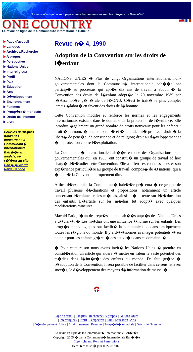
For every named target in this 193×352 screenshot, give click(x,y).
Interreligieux (68, 320)
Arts (133, 320)
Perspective (96, 320)
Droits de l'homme (149, 324)
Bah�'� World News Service (16, 167)
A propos (111, 316)
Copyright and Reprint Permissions (96, 341)
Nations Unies (129, 316)
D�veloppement (45, 324)
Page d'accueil (64, 316)
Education (121, 320)
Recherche (96, 316)
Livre (62, 324)
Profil (83, 320)
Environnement (79, 324)
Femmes (96, 324)
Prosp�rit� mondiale (119, 324)
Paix (110, 320)
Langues (81, 316)
